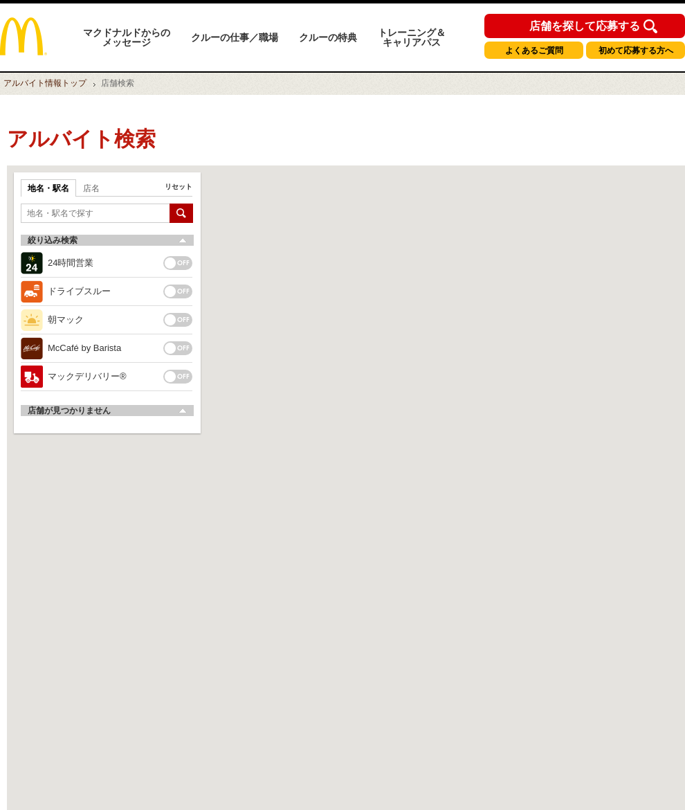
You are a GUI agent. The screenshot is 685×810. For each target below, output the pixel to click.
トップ (44, 83)
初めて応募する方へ (636, 50)
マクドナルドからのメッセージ (126, 37)
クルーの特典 (328, 37)
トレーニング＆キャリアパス (412, 37)
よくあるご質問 (534, 50)
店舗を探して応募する (584, 26)
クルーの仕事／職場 (234, 37)
